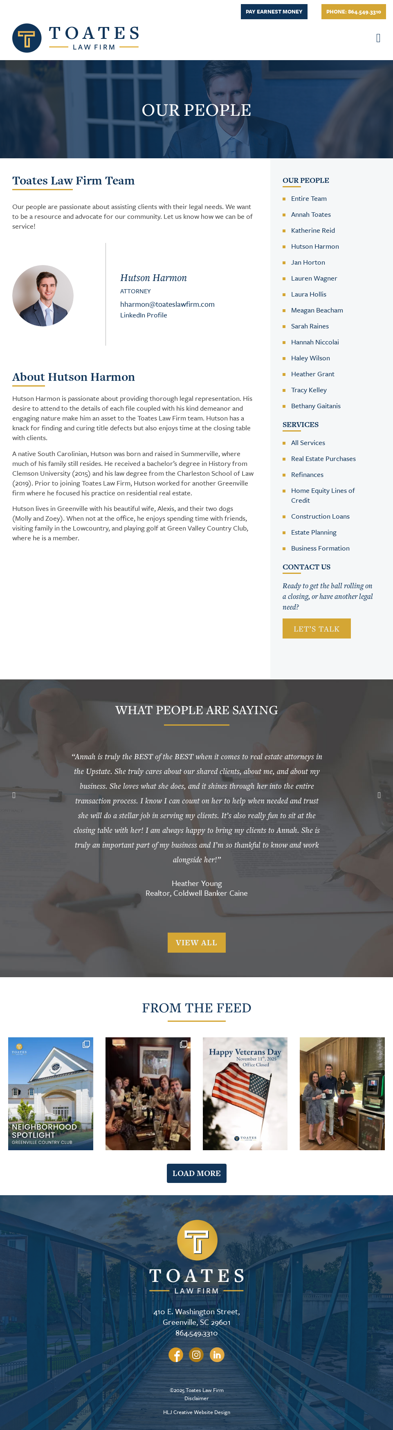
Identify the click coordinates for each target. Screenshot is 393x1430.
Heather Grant (313, 374)
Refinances (307, 474)
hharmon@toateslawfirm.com (167, 304)
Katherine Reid (313, 230)
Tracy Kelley (309, 389)
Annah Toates (311, 214)
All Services (308, 442)
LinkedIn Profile (143, 314)
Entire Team (309, 198)
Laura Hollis (308, 294)
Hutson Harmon (315, 246)
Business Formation (320, 548)
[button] (371, 37)
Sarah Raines (310, 326)
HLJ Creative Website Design (196, 1412)
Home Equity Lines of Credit (323, 495)
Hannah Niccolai (315, 342)
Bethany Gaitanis (316, 405)
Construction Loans (320, 516)
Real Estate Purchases (323, 458)
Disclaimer (196, 1398)
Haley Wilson (310, 358)
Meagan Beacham (317, 310)
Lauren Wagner (314, 278)
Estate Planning (314, 532)
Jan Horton (308, 262)
